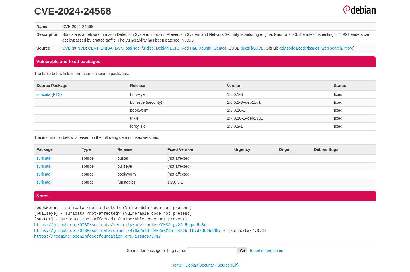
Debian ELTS (167, 48)
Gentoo (220, 48)
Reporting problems (265, 250)
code (302, 48)
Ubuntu (204, 48)
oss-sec (132, 48)
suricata (43, 94)
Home (176, 265)
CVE (66, 48)
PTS (57, 94)
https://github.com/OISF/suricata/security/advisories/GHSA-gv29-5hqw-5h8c (120, 225)
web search (332, 48)
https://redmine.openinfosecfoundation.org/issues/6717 (97, 236)
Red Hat (189, 48)
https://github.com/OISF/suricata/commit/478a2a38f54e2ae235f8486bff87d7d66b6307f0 (130, 230)
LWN (119, 48)
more (348, 48)
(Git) (235, 265)
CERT (93, 48)
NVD (81, 48)
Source (223, 265)
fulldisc (148, 48)
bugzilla (247, 48)
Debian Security (200, 265)
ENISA (106, 48)
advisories (288, 48)
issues (313, 48)
